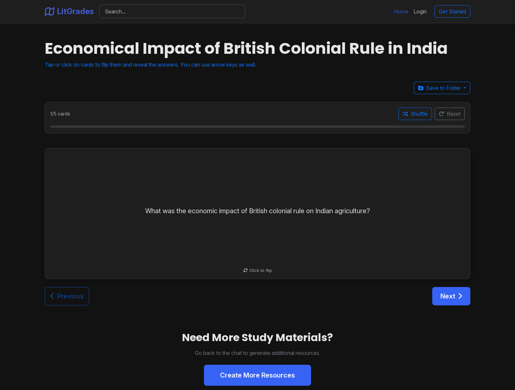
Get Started (452, 11)
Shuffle (415, 114)
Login (420, 11)
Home (401, 11)
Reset (449, 114)
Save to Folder (440, 88)
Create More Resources (257, 375)
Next (451, 296)
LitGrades (69, 11)
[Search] (172, 11)
